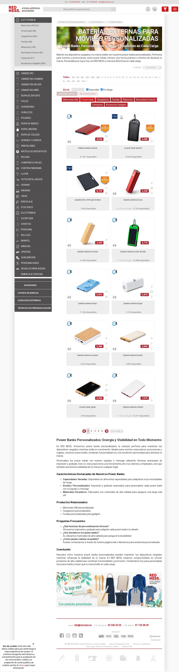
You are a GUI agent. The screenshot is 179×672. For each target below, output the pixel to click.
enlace (22, 665)
